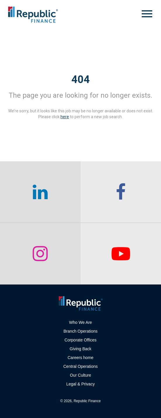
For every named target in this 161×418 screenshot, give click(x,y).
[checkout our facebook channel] (121, 192)
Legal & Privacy (80, 384)
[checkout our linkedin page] (40, 192)
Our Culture (80, 375)
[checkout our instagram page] (40, 254)
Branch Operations (80, 331)
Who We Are (80, 322)
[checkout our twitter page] (121, 254)
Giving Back (80, 348)
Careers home (80, 357)
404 (80, 79)
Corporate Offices (80, 340)
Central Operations (80, 366)
